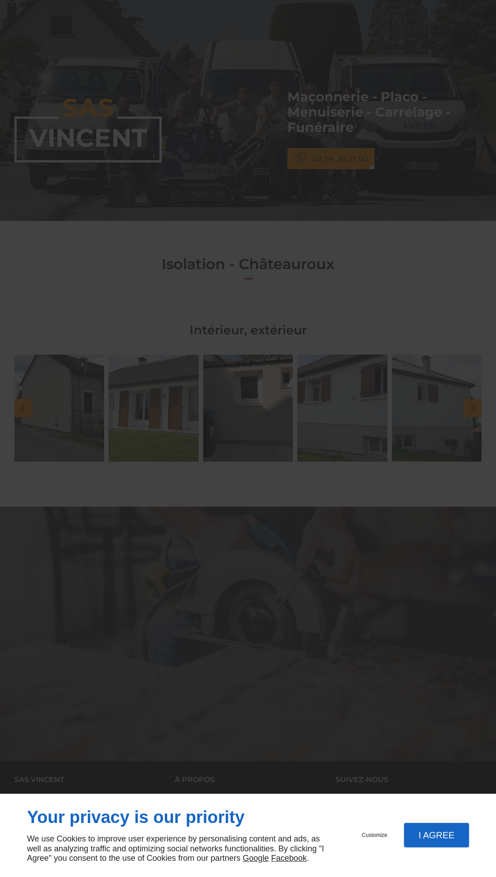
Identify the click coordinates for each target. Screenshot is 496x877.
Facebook (289, 858)
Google (256, 858)
